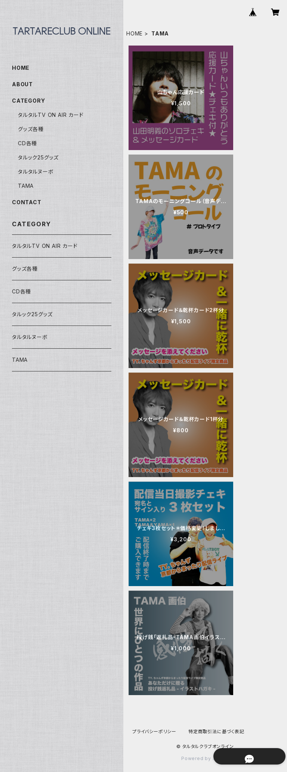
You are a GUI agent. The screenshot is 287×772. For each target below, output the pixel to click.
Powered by (205, 758)
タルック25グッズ (38, 157)
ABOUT (22, 84)
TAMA (26, 186)
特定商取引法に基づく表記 (216, 731)
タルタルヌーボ (36, 171)
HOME (134, 33)
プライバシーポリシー (154, 731)
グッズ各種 (31, 129)
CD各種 (27, 143)
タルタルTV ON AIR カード (51, 115)
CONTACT (26, 202)
